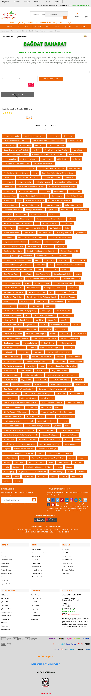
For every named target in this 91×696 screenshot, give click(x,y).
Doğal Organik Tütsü (12, 282)
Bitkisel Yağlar (47, 158)
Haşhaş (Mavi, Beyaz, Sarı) (54, 287)
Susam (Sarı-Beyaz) (72, 443)
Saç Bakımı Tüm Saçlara (13, 296)
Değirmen (76, 158)
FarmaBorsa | (36, 531)
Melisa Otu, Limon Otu (12, 360)
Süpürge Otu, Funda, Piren (49, 443)
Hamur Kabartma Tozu (35, 199)
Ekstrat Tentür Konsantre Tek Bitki (31, 185)
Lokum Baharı (60, 328)
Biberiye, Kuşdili (76, 392)
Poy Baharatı (26, 378)
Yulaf (67, 424)
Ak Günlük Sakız (45, 231)
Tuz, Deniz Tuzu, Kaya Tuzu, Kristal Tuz (19, 388)
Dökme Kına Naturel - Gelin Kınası (70, 264)
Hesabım (34, 610)
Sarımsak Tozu (81, 383)
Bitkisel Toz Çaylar (24, 181)
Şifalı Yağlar (5, 603)
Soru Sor (16, 2)
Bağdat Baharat (21, 36)
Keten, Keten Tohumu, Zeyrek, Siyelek (18, 452)
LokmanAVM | (22, 528)
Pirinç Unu (65, 333)
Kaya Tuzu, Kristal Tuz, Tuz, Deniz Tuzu (19, 429)
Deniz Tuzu (26, 273)
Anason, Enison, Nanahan (50, 438)
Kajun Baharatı (51, 268)
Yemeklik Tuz (66, 208)
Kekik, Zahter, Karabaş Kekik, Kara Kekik (19, 443)
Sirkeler (27, 282)
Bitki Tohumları (75, 153)
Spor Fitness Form (11, 273)
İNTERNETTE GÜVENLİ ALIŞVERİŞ (45, 662)
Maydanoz (50, 305)
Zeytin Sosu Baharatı (74, 401)
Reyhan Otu (52, 208)
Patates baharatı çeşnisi (13, 365)
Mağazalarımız (6, 568)
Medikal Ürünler (79, 149)
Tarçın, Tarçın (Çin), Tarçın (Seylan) (33, 195)
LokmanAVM (45, 691)
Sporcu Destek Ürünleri (66, 291)
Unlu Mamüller (57, 300)
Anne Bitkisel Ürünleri (27, 190)
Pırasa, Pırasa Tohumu (12, 314)
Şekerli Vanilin (25, 319)
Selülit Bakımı (9, 351)
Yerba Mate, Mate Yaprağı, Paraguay (38, 392)
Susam (6, 475)
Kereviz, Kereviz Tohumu (23, 447)
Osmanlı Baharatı (30, 342)
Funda (77, 438)
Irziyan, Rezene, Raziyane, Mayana (62, 185)
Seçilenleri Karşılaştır (35, 78)
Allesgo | (54, 531)
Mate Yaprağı (9, 470)
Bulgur (35, 172)
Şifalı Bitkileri (24, 351)
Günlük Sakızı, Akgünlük (33, 374)
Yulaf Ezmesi (76, 475)
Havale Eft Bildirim (37, 572)
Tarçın (34, 411)
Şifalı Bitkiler (81, 231)
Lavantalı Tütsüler (70, 434)
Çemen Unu (45, 190)
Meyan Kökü (46, 406)
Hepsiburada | (65, 528)
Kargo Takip (5, 2)
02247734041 (66, 5)
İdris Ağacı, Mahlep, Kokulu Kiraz (17, 162)
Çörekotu (57, 424)
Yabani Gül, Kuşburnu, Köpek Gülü (17, 222)
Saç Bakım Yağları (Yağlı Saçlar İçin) (17, 264)
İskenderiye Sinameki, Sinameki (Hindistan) (53, 254)
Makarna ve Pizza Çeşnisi (36, 333)
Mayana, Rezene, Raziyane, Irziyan (17, 259)
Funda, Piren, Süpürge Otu (50, 346)
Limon (78, 273)
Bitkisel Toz (52, 319)
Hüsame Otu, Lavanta (50, 434)
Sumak (67, 438)
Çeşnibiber (54, 213)
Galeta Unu (47, 245)
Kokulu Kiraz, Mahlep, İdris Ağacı (38, 466)
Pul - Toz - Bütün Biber (21, 383)
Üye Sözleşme (36, 596)
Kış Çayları (78, 461)
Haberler (4, 575)
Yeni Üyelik (35, 593)
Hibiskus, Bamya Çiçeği (47, 447)
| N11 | (14, 528)
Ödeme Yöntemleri (37, 551)
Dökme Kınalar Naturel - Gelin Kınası (18, 268)
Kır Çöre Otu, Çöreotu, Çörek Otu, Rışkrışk (48, 457)
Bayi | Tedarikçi (40, 31)
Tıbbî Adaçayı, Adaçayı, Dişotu (44, 337)
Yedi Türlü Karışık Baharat (52, 401)
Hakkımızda (5, 31)
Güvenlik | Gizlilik (27, 31)
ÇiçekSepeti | (32, 528)
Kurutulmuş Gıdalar (11, 135)
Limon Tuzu (8, 176)
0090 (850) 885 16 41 (68, 606)
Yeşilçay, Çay (32, 406)
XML (76, 26)
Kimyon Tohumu (10, 378)
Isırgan (71, 457)
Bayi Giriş (37, 2)
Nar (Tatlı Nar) (55, 227)
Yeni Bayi (27, 2)
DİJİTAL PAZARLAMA (45, 670)
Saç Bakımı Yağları (63, 310)
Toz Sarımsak (28, 475)
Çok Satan (37, 26)
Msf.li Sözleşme (36, 565)
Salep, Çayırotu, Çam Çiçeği (60, 236)
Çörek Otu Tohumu (68, 296)
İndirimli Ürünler (67, 551)
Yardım (50, 31)
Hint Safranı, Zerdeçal (12, 424)
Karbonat (32, 346)
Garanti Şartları (36, 561)
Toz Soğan (42, 475)
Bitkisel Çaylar (59, 190)
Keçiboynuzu (20, 461)
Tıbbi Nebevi (5, 596)
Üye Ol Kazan (66, 548)
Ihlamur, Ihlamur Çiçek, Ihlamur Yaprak (19, 167)
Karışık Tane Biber (42, 282)
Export (83, 26)
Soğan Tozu (61, 392)
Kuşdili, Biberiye (56, 470)
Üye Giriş (57, 2)
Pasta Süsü (73, 287)
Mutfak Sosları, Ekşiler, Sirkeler (16, 172)
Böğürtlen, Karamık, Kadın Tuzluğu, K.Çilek (20, 434)
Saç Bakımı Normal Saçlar (14, 291)
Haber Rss (4, 624)
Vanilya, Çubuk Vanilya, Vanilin (16, 153)
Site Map (4, 620)
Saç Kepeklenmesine (67, 342)
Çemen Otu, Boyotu (11, 355)
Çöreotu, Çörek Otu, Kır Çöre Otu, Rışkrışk (57, 411)
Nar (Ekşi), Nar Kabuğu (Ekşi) (59, 199)
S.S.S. (3, 548)
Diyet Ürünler (31, 323)
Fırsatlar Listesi (67, 555)
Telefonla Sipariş (6, 572)
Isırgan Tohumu (76, 360)
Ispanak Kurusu (79, 259)
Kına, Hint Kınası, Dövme (54, 241)
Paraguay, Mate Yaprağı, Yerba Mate (18, 254)
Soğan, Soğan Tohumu (46, 420)
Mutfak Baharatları (38, 213)
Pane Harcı (38, 351)
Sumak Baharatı (47, 397)
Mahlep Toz (40, 264)
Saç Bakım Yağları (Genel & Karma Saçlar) (58, 172)
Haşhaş (7, 447)
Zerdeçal (18, 480)
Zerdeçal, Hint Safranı (36, 291)
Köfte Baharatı (26, 300)
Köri (27, 314)
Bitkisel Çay (8, 199)
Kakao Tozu (61, 245)
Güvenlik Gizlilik (36, 568)
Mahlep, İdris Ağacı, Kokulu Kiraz (52, 167)
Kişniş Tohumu (40, 383)
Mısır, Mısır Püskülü (65, 415)
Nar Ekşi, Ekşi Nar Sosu (30, 204)
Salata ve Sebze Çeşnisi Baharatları (62, 365)
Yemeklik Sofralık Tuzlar (63, 282)
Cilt (19, 26)
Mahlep (69, 466)
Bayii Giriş (34, 607)
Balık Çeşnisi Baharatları (43, 162)
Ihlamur (24, 457)
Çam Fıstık (36, 149)
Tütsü (27, 26)
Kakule (37, 259)
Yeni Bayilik (35, 603)
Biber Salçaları (74, 167)
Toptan (47, 26)
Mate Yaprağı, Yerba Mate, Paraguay (18, 218)
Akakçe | (61, 531)
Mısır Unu (65, 319)
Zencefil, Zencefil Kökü (69, 250)
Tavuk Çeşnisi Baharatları (61, 383)
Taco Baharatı (41, 378)
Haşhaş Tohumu (47, 342)
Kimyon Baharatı (74, 355)
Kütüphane (4, 593)
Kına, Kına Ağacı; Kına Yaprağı (59, 452)
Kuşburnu (17, 466)
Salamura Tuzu (10, 195)
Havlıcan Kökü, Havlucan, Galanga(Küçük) (20, 310)
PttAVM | (40, 528)
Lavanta (59, 466)
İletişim (57, 31)
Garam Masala (33, 245)
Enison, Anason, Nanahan (14, 346)
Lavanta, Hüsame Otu (52, 176)
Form (57, 26)
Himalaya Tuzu (9, 319)
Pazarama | (75, 528)
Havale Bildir (35, 614)
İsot (51, 291)
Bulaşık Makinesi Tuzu (12, 323)
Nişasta (44, 323)
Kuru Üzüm (39, 144)
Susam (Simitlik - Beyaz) (13, 406)
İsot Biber (39, 319)
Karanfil (53, 333)
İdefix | (67, 531)
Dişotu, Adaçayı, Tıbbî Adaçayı (15, 411)
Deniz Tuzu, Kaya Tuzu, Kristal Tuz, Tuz (62, 374)
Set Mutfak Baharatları (69, 337)
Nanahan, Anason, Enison (34, 135)
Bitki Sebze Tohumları (28, 158)
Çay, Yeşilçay (46, 328)
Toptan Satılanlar (67, 565)
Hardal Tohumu (80, 333)
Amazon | (47, 528)
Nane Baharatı (9, 369)
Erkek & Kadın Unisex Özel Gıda (16, 139)
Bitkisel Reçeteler (6, 610)
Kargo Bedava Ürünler (62, 273)
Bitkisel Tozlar (9, 144)
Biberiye (60, 355)
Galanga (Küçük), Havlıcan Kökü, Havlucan (48, 153)
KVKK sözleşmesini (10, 503)
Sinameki (81, 470)
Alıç (50, 264)
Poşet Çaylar (35, 241)
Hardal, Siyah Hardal (75, 195)
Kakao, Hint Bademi (11, 231)
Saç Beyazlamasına (11, 342)
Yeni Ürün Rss (5, 627)
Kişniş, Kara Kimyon (37, 461)
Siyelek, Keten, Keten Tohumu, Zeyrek (18, 420)
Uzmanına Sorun (6, 558)
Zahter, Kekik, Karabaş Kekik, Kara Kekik (48, 139)
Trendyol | (55, 528)
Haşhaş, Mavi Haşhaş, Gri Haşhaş (32, 227)
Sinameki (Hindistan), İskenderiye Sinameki (55, 388)
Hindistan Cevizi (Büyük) (60, 378)
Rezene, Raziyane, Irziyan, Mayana (31, 236)
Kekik (26, 355)
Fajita (67, 227)
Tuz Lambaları (81, 208)
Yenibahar (78, 378)
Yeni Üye (47, 2)
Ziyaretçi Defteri (6, 582)
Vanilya (50, 415)
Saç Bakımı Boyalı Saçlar (13, 250)
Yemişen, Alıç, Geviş (11, 374)
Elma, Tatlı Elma (66, 314)
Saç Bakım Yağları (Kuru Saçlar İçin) (50, 218)
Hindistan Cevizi (10, 300)
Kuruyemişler (9, 190)
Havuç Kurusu (29, 231)
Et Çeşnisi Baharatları (34, 208)
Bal (37, 222)
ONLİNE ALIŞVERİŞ (46, 654)
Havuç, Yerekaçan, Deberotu (44, 314)
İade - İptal (34, 558)
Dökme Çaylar (75, 190)
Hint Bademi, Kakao (28, 397)
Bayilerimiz (4, 565)
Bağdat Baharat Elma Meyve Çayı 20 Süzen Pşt (14, 107)
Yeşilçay (64, 475)
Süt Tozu (76, 323)
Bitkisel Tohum (9, 305)
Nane (19, 199)
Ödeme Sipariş (36, 548)
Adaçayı (72, 218)
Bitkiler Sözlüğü (6, 614)
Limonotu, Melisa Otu (71, 277)
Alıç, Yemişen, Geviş (46, 429)
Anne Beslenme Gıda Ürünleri (56, 149)
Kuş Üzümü (8, 181)
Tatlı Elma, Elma (33, 287)
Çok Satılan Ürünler (68, 568)
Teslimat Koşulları (37, 555)
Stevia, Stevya (9, 438)
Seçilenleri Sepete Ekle (50, 78)
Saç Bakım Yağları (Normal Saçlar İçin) (41, 250)
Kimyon (40, 452)
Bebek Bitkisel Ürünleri (13, 208)
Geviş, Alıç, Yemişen (63, 231)
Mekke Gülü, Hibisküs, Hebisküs (16, 337)
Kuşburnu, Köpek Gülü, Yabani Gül (32, 470)
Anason (23, 305)
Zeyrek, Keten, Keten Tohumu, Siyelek (41, 296)
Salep (6, 383)
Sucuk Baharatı (42, 369)
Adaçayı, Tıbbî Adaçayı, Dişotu (58, 351)
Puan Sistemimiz (67, 561)
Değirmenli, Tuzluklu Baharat (66, 181)
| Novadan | (26, 531)
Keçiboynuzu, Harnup (27, 438)
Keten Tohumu (25, 369)
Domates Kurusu (10, 204)
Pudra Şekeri (42, 300)
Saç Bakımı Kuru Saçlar (13, 277)
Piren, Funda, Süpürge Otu (26, 328)
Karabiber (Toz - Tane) (59, 323)
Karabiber (31, 365)
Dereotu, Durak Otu (11, 392)
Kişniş (41, 365)
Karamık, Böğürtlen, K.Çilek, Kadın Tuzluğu (20, 401)
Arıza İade (34, 617)
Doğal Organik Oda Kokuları (28, 176)
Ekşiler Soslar (54, 135)
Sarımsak (7, 328)
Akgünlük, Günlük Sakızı (13, 415)
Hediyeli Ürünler (67, 558)
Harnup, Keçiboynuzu (52, 204)
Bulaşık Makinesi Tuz (73, 204)
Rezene (70, 470)
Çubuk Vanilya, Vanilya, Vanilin (37, 424)
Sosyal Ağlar (5, 579)
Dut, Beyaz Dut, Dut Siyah (69, 429)
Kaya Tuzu (67, 26)
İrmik (39, 268)
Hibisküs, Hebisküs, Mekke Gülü (38, 360)
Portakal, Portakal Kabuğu (42, 355)
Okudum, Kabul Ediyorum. (17, 503)
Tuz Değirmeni (25, 144)
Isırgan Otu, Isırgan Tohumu (15, 241)
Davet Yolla (65, 572)
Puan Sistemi (15, 31)
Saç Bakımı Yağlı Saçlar (13, 333)
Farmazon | (45, 531)
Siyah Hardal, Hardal (35, 415)
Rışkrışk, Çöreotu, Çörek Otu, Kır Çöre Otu (42, 277)
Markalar (10, 26)
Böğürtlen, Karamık (59, 369)
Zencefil (7, 480)
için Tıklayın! (70, 598)
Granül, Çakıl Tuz (75, 139)
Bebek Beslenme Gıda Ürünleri (16, 149)
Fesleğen (7, 213)
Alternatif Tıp (5, 617)
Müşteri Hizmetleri (37, 575)
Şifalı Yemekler (6, 607)
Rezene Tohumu (10, 397)
